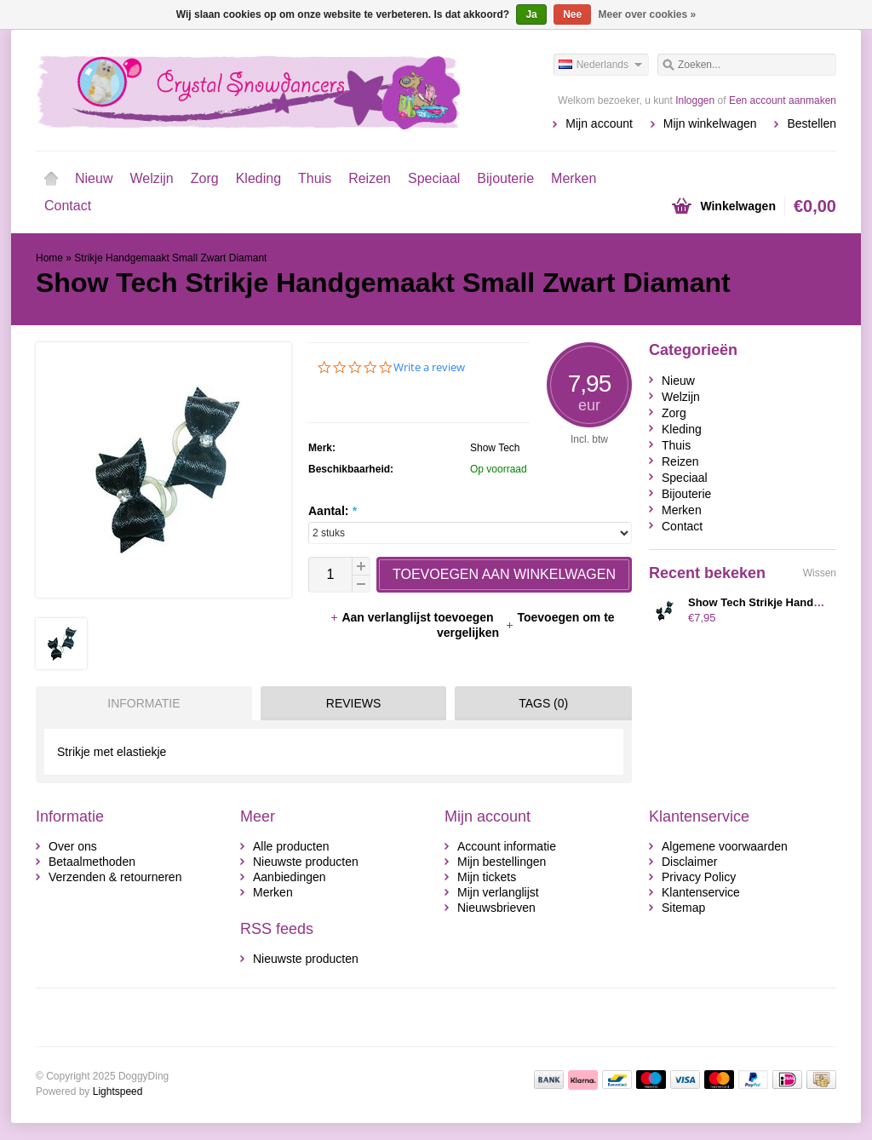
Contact (67, 205)
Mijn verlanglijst (498, 892)
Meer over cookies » (648, 14)
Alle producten (291, 846)
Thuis (314, 178)
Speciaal (434, 178)
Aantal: (332, 511)
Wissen (819, 573)
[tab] (139, 703)
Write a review (429, 367)
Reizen (369, 178)
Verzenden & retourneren (115, 877)
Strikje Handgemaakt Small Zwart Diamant (170, 258)
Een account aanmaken (782, 100)
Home (51, 178)
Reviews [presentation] (354, 703)
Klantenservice (701, 892)
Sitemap (683, 907)
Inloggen (694, 100)
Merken (573, 178)
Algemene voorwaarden (725, 846)
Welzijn (151, 178)
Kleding (258, 178)
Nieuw (93, 178)
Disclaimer (689, 861)
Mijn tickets (486, 877)
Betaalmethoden (92, 861)
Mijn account (599, 123)
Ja (530, 14)
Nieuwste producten (306, 861)
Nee (572, 14)
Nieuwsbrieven (496, 907)
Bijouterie (505, 178)
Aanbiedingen (289, 877)
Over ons (73, 846)
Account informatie (506, 846)
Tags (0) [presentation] (543, 703)
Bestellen (811, 123)
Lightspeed (118, 1091)
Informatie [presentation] (143, 703)
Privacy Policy (699, 877)
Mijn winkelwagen (710, 123)
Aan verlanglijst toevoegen (413, 617)
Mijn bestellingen (501, 861)
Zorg (205, 178)
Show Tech (494, 448)
